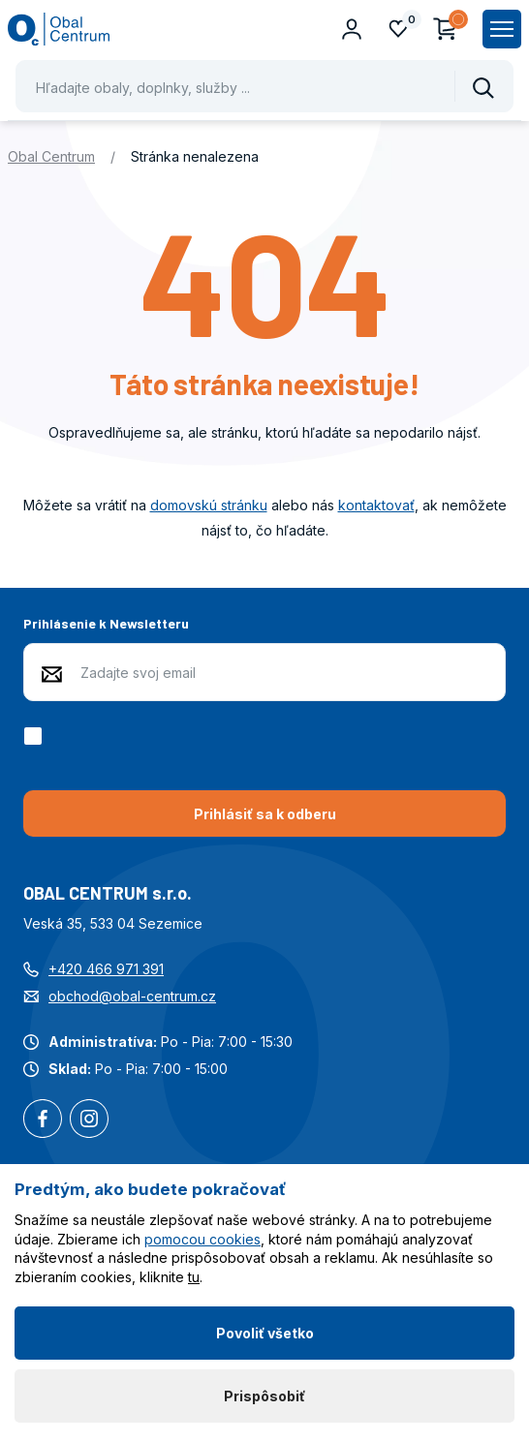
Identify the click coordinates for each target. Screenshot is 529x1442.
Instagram (89, 1120)
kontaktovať (376, 505)
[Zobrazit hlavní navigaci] (501, 29)
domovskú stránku (208, 505)
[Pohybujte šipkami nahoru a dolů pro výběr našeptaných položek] (264, 86)
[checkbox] (36, 736)
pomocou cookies (202, 1239)
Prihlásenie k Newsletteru (106, 623)
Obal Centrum (51, 156)
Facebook (42, 1120)
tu (194, 1277)
